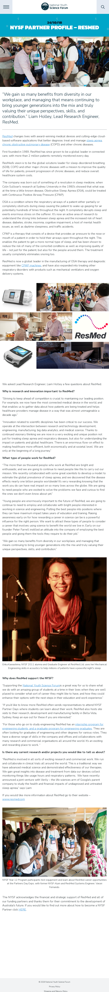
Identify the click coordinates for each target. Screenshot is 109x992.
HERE (22, 909)
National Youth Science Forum (41, 685)
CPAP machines (31, 265)
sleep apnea (94, 140)
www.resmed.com (13, 799)
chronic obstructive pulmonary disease (26, 144)
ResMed (7, 136)
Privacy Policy (54, 986)
